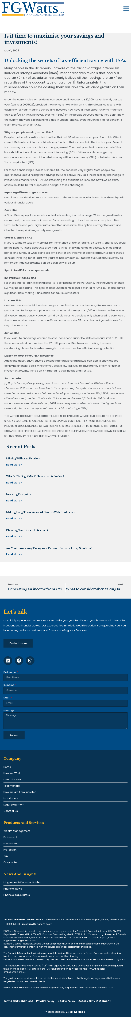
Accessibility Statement (94, 1001)
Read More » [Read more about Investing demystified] (14, 500)
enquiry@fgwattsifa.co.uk (38, 924)
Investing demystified (19, 494)
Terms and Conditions (18, 1001)
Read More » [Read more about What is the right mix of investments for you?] (14, 482)
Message (8, 710)
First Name (9, 672)
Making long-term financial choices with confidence (40, 512)
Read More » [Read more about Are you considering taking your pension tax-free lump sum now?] (14, 554)
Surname (9, 684)
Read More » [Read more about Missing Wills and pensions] (14, 464)
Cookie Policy (66, 1001)
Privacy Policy (45, 1001)
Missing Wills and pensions (23, 458)
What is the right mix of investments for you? (35, 476)
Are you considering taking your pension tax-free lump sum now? (49, 548)
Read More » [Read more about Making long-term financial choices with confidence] (14, 518)
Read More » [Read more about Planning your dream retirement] (14, 536)
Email (6, 697)
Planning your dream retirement (27, 530)
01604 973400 (13, 924)
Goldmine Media (75, 1011)
